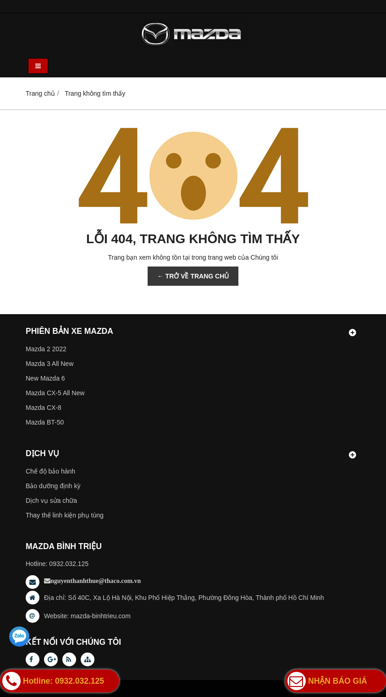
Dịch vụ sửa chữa (51, 500)
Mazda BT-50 (45, 422)
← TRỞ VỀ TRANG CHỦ (193, 276)
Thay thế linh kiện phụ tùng (65, 515)
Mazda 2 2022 (46, 349)
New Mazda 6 (45, 378)
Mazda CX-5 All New (55, 393)
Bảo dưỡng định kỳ (53, 486)
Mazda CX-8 (43, 407)
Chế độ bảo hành (50, 471)
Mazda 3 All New (49, 363)
